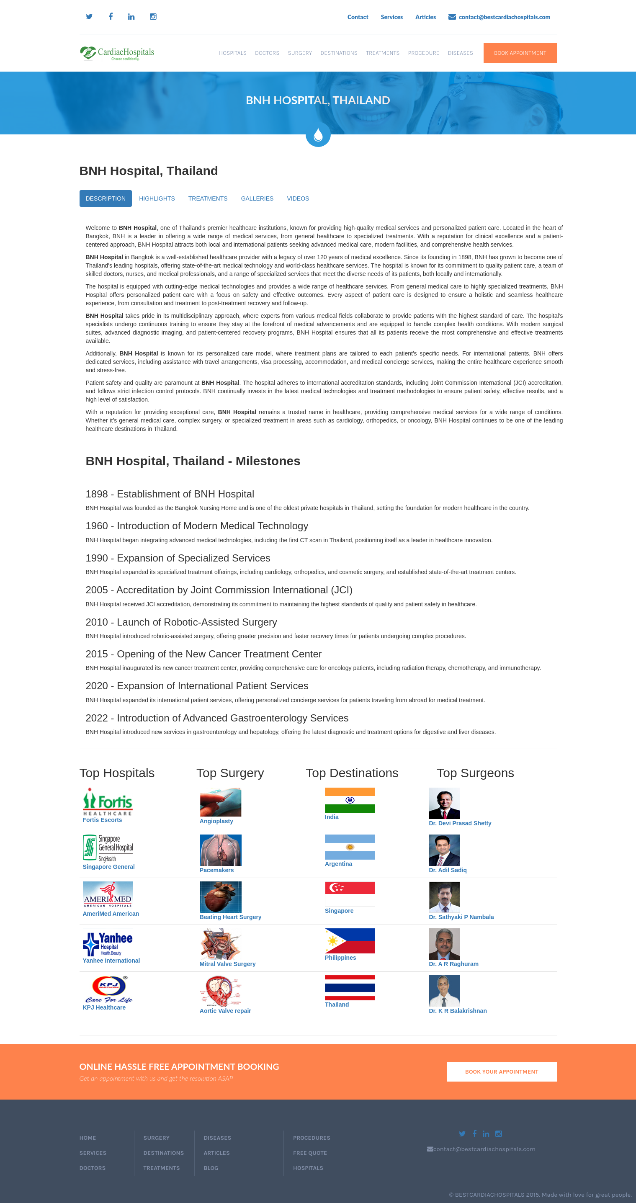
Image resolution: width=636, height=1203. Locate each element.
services (93, 1153)
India (332, 817)
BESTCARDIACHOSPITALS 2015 (497, 1194)
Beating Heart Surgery (231, 917)
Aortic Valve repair (225, 1010)
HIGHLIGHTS (157, 198)
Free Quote (310, 1153)
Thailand (337, 1004)
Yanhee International (111, 960)
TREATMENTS (208, 198)
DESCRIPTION (106, 198)
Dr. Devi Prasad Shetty (460, 823)
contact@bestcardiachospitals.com (499, 17)
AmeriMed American (111, 913)
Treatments (383, 53)
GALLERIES (257, 198)
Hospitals (233, 53)
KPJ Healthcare (104, 1007)
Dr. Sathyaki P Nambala (461, 917)
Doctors (267, 53)
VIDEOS (298, 198)
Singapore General (109, 866)
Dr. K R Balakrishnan (458, 1010)
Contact (358, 17)
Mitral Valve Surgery (228, 964)
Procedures (311, 1137)
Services (392, 17)
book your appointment (501, 1071)
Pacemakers (217, 870)
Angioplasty (216, 821)
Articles (425, 17)
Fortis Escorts (102, 820)
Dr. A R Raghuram (454, 964)
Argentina (338, 863)
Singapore (339, 910)
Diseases (460, 53)
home (88, 1137)
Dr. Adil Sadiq (448, 870)
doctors (93, 1168)
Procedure (424, 53)
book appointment (520, 53)
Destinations (339, 53)
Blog (211, 1168)
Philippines (340, 957)
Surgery (300, 53)
